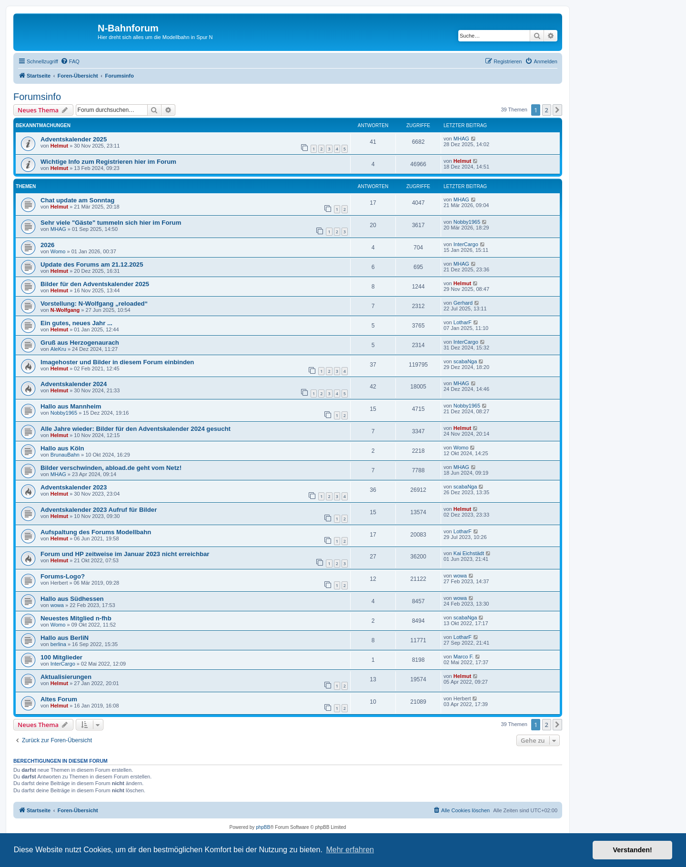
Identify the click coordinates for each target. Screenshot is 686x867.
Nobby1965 (467, 222)
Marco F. (464, 656)
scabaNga (465, 361)
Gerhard (463, 303)
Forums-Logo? (62, 576)
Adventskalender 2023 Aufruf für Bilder (98, 509)
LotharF (463, 322)
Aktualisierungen (65, 676)
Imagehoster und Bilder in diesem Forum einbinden (117, 362)
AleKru (58, 349)
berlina (58, 644)
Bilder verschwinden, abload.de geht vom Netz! (111, 467)
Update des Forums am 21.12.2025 (91, 264)
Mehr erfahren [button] (350, 850)
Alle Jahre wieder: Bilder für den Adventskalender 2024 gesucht (135, 428)
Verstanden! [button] (632, 850)
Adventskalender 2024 (73, 384)
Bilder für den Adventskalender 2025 (94, 284)
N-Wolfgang (65, 310)
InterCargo (466, 244)
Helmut (59, 146)
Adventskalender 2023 (73, 487)
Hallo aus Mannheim (70, 406)
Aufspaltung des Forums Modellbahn (95, 532)
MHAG (461, 138)
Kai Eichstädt (469, 553)
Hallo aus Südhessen (72, 598)
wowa (460, 575)
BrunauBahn (65, 455)
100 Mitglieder (61, 657)
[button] (557, 110)
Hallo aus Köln (62, 448)
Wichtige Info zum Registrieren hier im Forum (108, 161)
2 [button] (546, 110)
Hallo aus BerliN (64, 637)
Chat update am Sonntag (77, 200)
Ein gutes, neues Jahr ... (76, 323)
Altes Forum (58, 699)
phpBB (263, 827)
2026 (47, 245)
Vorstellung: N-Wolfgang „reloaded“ (94, 303)
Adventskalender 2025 (73, 139)
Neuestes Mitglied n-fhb (75, 618)
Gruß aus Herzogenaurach (79, 342)
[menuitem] (70, 61)
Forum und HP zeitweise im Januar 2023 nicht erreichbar (124, 554)
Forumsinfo (37, 96)
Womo (58, 251)
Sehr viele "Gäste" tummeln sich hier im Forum (110, 222)
